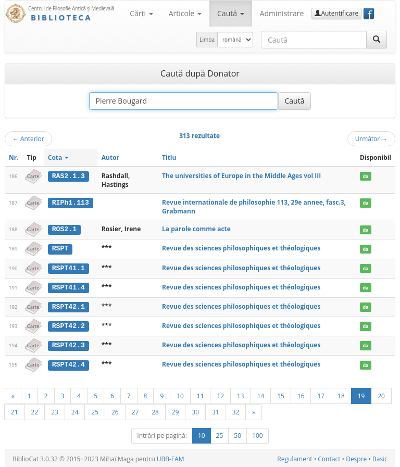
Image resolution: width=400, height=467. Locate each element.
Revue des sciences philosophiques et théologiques (241, 248)
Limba (207, 39)
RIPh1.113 (70, 202)
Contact (329, 457)
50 (237, 434)
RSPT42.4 (68, 363)
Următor (371, 138)
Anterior (28, 138)
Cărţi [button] (141, 13)
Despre (356, 457)
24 (75, 410)
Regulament (294, 457)
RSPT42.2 (68, 325)
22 (35, 410)
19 (361, 394)
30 (195, 410)
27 (135, 410)
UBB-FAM (170, 457)
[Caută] (376, 39)
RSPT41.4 (68, 287)
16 (301, 394)
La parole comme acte (196, 228)
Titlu (169, 157)
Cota (58, 157)
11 (200, 394)
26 (115, 410)
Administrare (282, 13)
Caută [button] (230, 13)
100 (257, 434)
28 (155, 410)
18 (341, 394)
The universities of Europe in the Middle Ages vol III (241, 175)
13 (240, 394)
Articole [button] (185, 13)
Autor (110, 157)
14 (261, 394)
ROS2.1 (64, 229)
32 (236, 410)
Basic (380, 457)
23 (54, 410)
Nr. (14, 157)
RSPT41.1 (68, 267)
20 (381, 394)
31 (215, 410)
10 (180, 394)
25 (94, 410)
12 (220, 394)
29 (175, 410)
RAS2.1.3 (68, 176)
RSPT (60, 248)
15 (280, 394)
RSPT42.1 (68, 305)
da (365, 176)
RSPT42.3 (68, 344)
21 (14, 410)
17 (320, 394)
